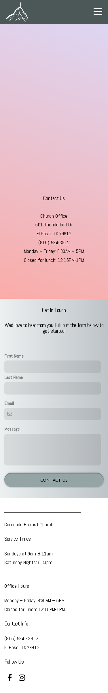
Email (9, 403)
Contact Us (54, 480)
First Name (14, 356)
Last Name (13, 377)
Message (12, 429)
